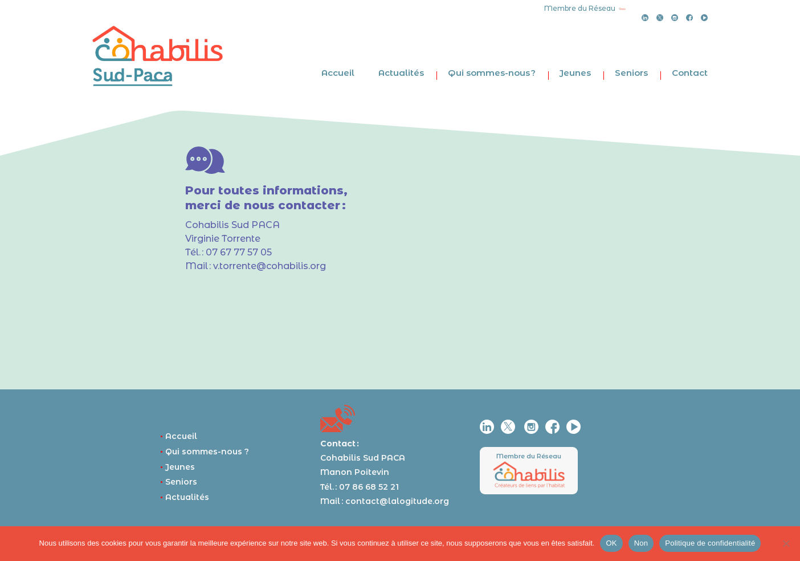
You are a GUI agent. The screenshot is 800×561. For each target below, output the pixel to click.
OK (611, 543)
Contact (690, 72)
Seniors (631, 72)
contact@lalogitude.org (397, 501)
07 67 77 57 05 (239, 252)
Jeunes (575, 72)
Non (641, 543)
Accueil (337, 72)
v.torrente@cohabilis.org (269, 266)
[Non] (785, 543)
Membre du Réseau (528, 456)
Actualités (401, 72)
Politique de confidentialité (710, 543)
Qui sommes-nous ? (492, 72)
